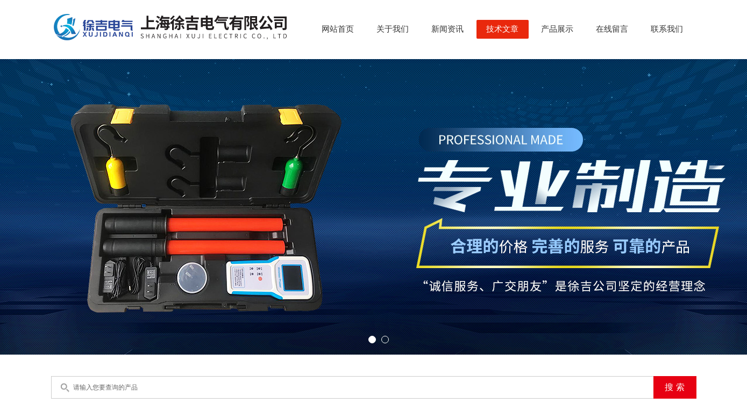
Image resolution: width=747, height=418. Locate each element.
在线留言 (612, 29)
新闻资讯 (447, 29)
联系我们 (667, 29)
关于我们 (392, 29)
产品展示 (557, 29)
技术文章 (502, 29)
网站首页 (338, 29)
